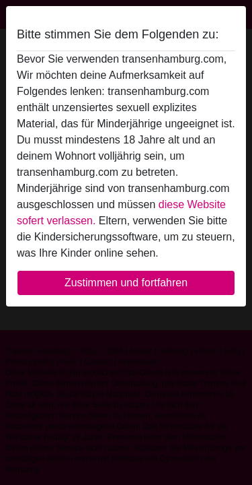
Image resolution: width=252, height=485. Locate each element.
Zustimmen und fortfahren (126, 282)
